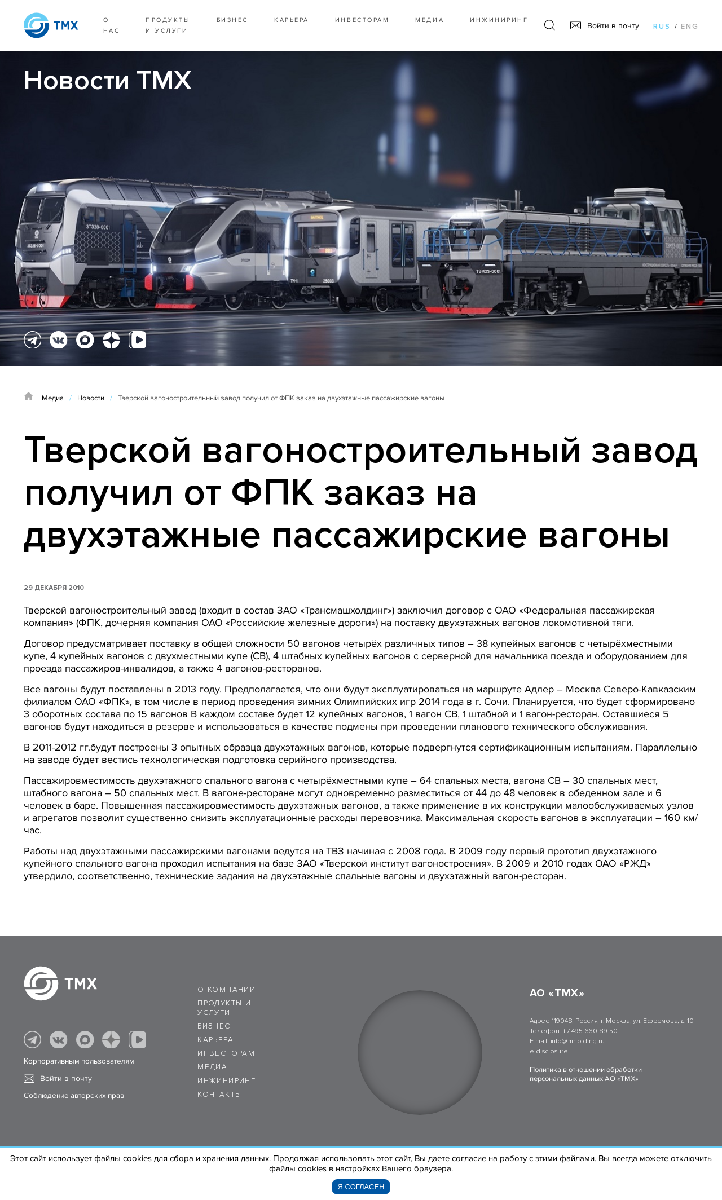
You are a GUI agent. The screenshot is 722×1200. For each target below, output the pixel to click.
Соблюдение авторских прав (74, 1095)
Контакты (219, 1094)
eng (690, 26)
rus (662, 26)
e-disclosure (549, 1051)
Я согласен (361, 1187)
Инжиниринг (499, 20)
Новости (90, 398)
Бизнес (213, 1026)
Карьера (291, 20)
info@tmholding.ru (578, 1041)
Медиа (429, 20)
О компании (226, 989)
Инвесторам (362, 20)
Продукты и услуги (168, 25)
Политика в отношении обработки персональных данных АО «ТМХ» (586, 1074)
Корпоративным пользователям (79, 1061)
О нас (111, 25)
